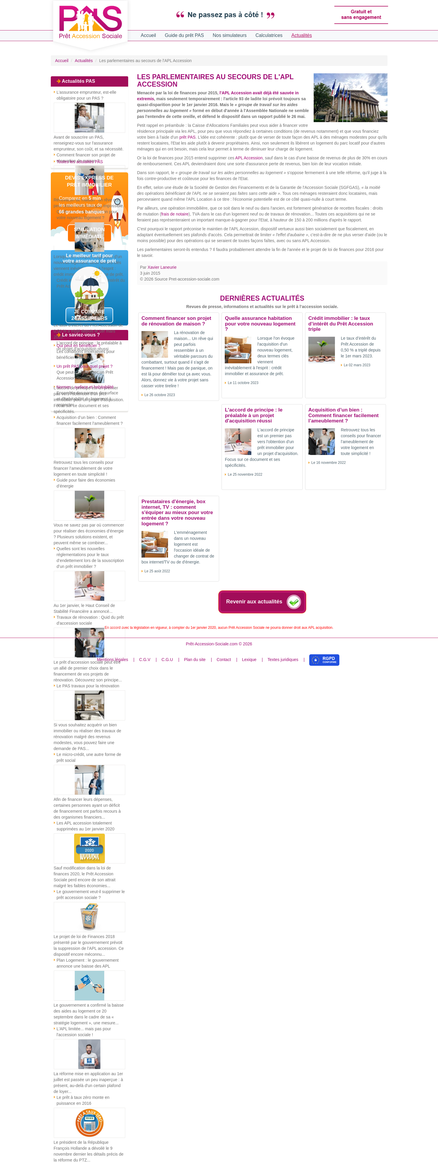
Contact (224, 659)
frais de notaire (175, 214)
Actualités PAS (78, 81)
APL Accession (249, 158)
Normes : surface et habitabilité (85, 387)
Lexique (249, 659)
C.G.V (144, 659)
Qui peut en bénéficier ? (79, 345)
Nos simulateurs (230, 35)
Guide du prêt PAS (184, 35)
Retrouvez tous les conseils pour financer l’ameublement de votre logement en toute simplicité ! (83, 468)
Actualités (302, 35)
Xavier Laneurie (162, 267)
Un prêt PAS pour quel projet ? (85, 366)
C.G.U (167, 659)
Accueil (148, 35)
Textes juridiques (283, 659)
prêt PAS (187, 137)
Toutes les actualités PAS (80, 161)
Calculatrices (269, 35)
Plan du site (195, 659)
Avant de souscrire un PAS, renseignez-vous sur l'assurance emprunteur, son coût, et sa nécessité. (89, 143)
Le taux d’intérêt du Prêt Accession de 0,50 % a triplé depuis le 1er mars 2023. (88, 331)
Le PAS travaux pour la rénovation (88, 685)
